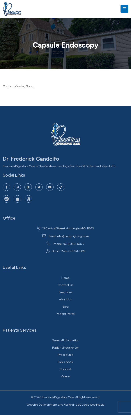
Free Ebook (65, 363)
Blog (66, 307)
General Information (65, 341)
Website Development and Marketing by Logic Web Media (66, 405)
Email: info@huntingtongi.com (65, 237)
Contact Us (65, 286)
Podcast (65, 370)
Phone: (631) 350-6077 (65, 245)
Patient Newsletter (65, 348)
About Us (65, 300)
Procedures (65, 356)
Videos (65, 377)
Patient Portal (65, 315)
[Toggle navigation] (124, 9)
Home (65, 279)
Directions (65, 293)
